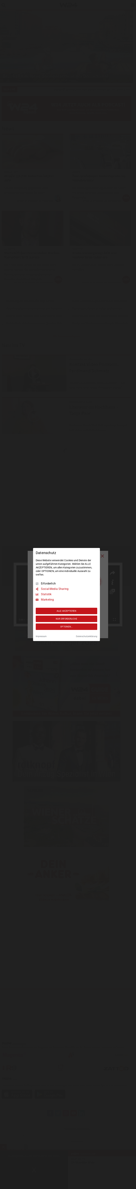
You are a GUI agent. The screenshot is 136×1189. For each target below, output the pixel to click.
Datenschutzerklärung (86, 636)
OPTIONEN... (66, 626)
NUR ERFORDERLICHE (66, 619)
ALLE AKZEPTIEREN (66, 611)
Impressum (41, 636)
